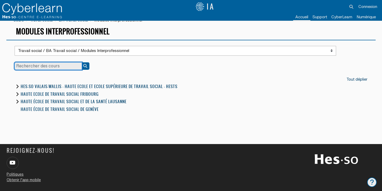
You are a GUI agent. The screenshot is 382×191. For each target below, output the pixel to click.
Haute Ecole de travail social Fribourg (60, 102)
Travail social (42, 27)
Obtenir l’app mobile (24, 180)
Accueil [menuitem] (301, 17)
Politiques (15, 174)
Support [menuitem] (319, 17)
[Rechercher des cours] (48, 73)
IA (205, 6)
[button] (351, 6)
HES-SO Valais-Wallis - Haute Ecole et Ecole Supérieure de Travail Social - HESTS (99, 94)
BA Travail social (75, 27)
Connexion (367, 6)
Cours (18, 27)
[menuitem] (341, 17)
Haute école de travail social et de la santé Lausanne (74, 109)
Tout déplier (356, 87)
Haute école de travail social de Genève (60, 117)
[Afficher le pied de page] (372, 182)
